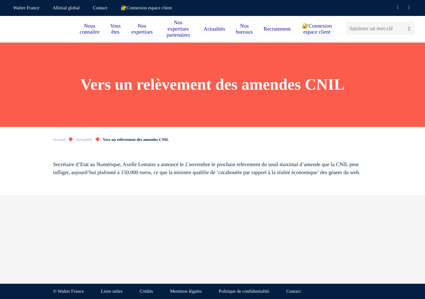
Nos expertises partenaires (178, 29)
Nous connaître (90, 29)
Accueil (59, 139)
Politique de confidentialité (244, 291)
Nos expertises (142, 29)
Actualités (214, 29)
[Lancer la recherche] (409, 28)
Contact (100, 8)
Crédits (146, 291)
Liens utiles (112, 291)
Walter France (26, 8)
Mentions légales (186, 291)
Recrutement (277, 29)
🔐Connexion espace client (146, 8)
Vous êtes (115, 29)
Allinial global (66, 8)
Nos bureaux (244, 29)
